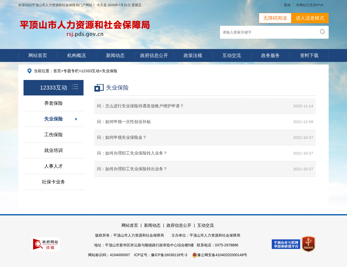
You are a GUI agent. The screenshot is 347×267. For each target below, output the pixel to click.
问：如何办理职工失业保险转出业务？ (132, 169)
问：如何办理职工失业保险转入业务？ (132, 153)
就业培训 (53, 150)
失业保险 (109, 71)
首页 (57, 71)
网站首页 (37, 55)
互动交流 (231, 55)
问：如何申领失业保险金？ (122, 137)
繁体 (287, 5)
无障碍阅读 (275, 18)
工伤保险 (53, 134)
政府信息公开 (154, 55)
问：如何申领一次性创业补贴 (124, 121)
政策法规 (193, 55)
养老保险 (53, 103)
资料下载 (309, 55)
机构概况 (76, 55)
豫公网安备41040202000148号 (219, 255)
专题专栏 (71, 71)
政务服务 (270, 55)
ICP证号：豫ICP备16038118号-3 (160, 255)
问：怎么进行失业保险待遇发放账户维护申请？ (140, 106)
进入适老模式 (310, 18)
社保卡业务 (53, 181)
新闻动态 (115, 55)
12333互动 (90, 71)
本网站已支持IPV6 (309, 5)
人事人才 (53, 166)
